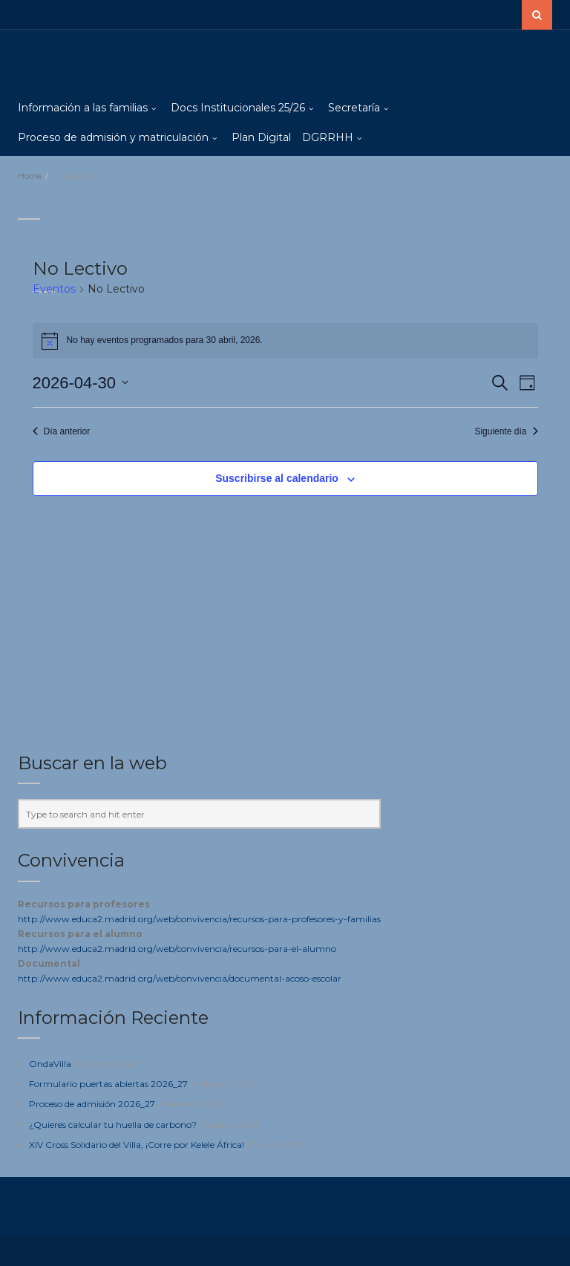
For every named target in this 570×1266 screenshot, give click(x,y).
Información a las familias (83, 107)
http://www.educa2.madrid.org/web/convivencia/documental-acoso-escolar (179, 978)
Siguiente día (505, 431)
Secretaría (354, 107)
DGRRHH (327, 137)
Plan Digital (261, 137)
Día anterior (62, 431)
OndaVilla (50, 1063)
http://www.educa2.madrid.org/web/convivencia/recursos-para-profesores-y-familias (199, 918)
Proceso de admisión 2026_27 (92, 1103)
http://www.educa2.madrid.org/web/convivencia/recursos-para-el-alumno (177, 948)
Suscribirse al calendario (276, 478)
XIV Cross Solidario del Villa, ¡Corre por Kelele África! (136, 1144)
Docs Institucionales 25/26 (238, 107)
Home (30, 176)
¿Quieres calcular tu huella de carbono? (113, 1124)
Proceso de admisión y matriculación (113, 137)
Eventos (54, 289)
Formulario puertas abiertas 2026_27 (108, 1083)
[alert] (285, 341)
